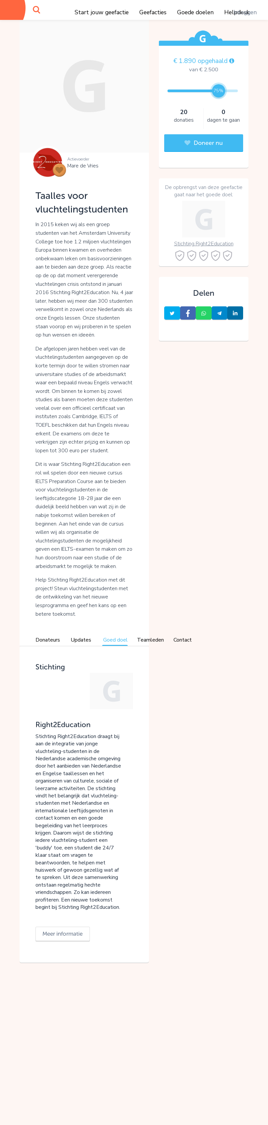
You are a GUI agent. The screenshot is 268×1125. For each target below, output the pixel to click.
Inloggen (245, 12)
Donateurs (47, 640)
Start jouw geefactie (102, 12)
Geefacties (153, 12)
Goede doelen (195, 12)
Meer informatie (62, 933)
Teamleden (150, 640)
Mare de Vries (83, 165)
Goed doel (115, 640)
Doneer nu (203, 143)
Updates (81, 640)
